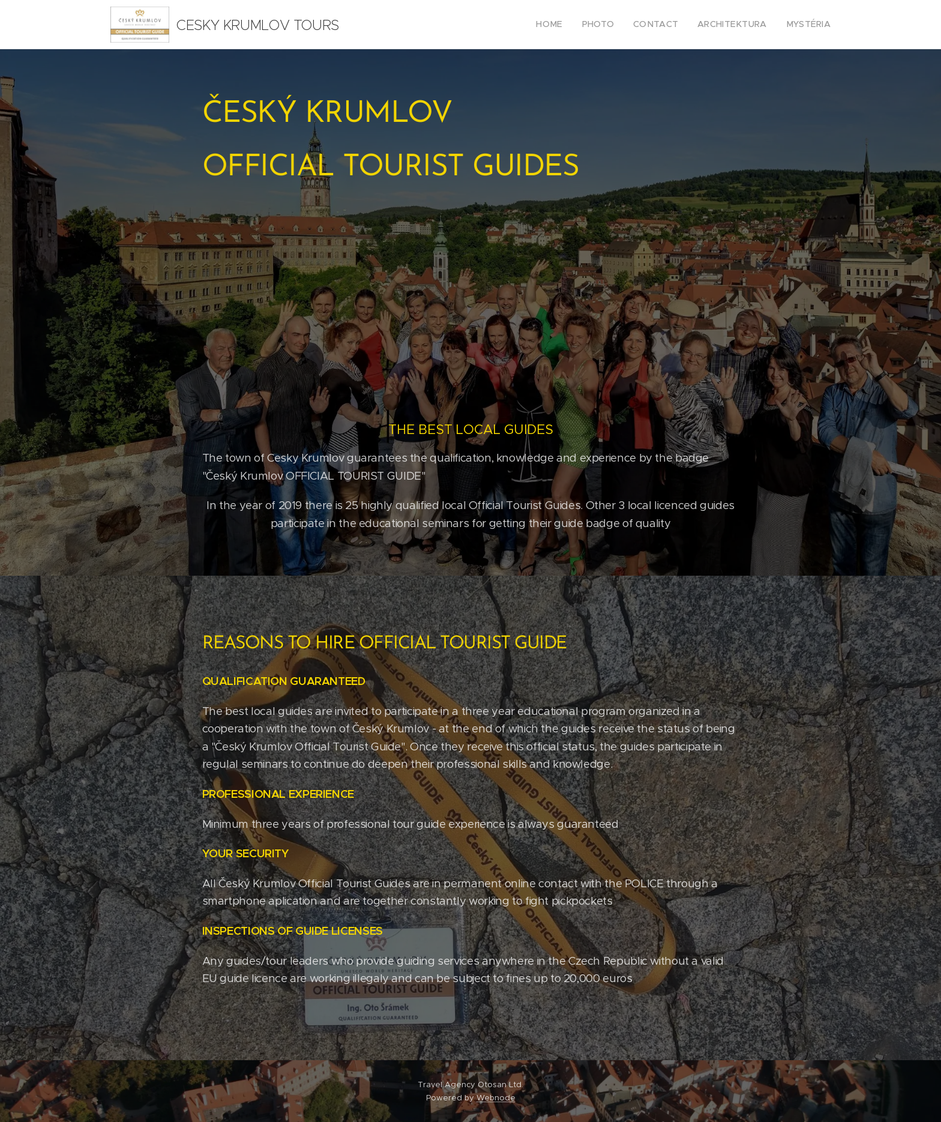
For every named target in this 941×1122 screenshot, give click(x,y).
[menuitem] (569, 25)
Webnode (496, 1098)
